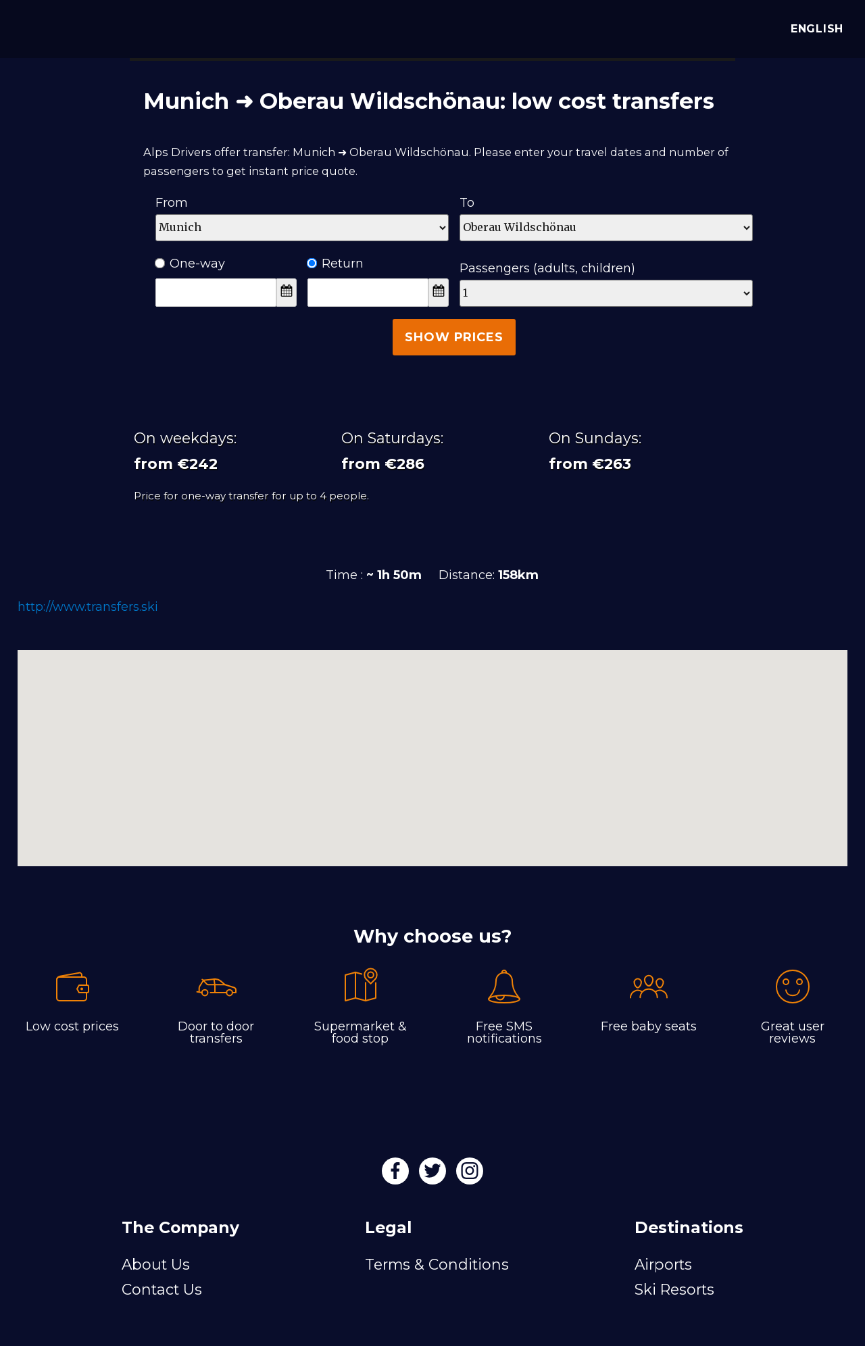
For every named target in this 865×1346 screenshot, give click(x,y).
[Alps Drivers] (30, 27)
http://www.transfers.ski (88, 606)
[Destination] (606, 227)
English (814, 28)
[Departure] (302, 227)
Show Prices (454, 337)
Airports (663, 1264)
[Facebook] (397, 1175)
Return (335, 263)
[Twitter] (434, 1175)
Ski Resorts (674, 1289)
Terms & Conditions (437, 1264)
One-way (190, 263)
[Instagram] (469, 1175)
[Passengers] (606, 293)
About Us (156, 1264)
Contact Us (162, 1289)
